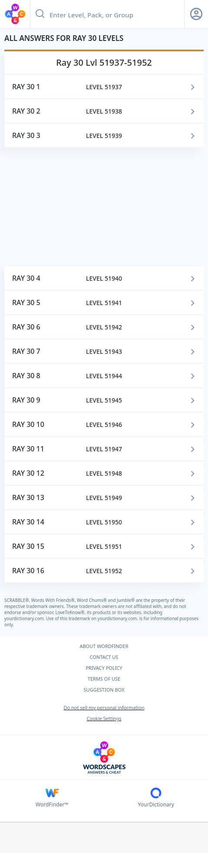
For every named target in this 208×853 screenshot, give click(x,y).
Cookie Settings (104, 718)
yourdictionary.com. (25, 618)
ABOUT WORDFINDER (103, 646)
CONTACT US (104, 657)
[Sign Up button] (196, 14)
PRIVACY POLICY (104, 668)
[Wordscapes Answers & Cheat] (104, 757)
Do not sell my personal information (103, 707)
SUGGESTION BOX (104, 689)
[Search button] (40, 14)
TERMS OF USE (104, 678)
